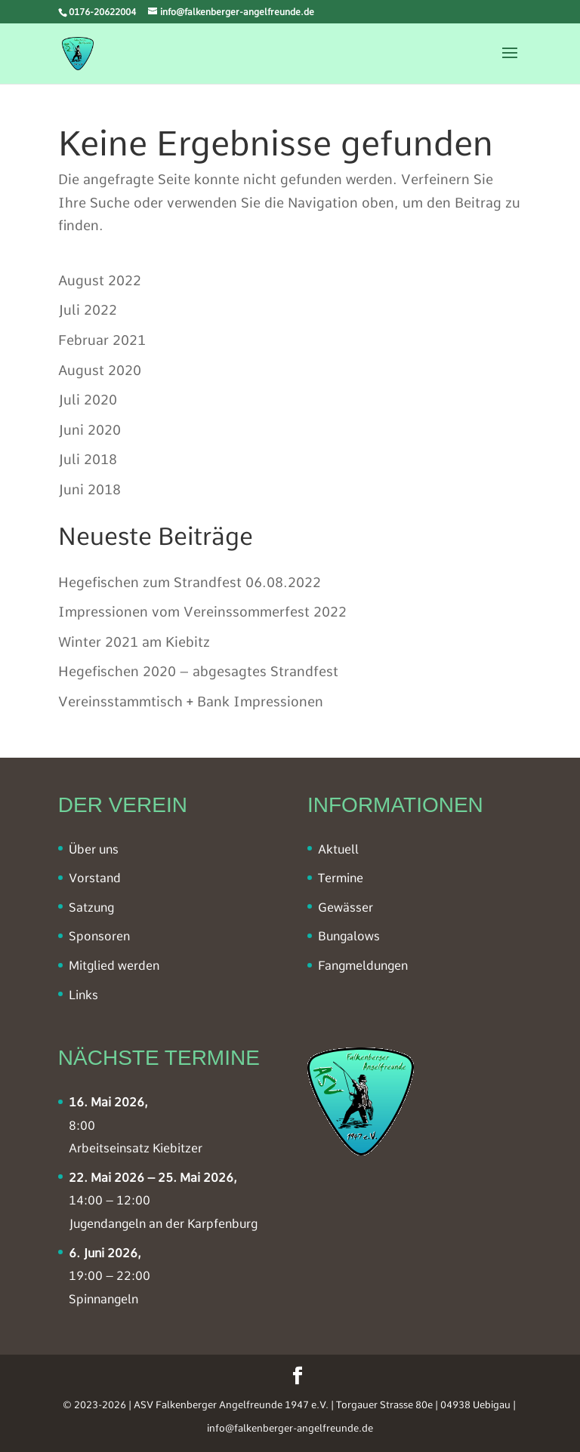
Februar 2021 (102, 340)
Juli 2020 (87, 400)
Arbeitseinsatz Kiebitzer (135, 1148)
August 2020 (99, 370)
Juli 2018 (87, 459)
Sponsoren (99, 936)
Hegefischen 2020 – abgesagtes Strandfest (198, 671)
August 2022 (99, 280)
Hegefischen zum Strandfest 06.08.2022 (189, 582)
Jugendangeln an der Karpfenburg (163, 1224)
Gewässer (345, 907)
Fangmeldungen (363, 965)
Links (83, 995)
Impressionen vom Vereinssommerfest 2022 (202, 612)
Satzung (91, 907)
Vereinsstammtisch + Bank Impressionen (190, 701)
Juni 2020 (89, 430)
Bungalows (349, 936)
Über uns (94, 849)
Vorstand (95, 878)
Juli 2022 (87, 310)
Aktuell (338, 849)
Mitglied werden (114, 965)
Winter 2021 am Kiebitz (134, 642)
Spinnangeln (103, 1299)
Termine (340, 878)
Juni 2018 (89, 489)
